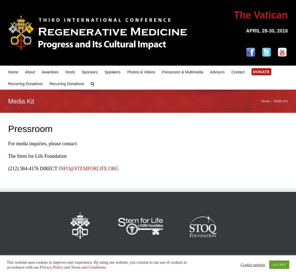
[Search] (92, 83)
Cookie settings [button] (252, 265)
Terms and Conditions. (89, 267)
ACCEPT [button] (279, 265)
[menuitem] (16, 72)
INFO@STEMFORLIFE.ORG (88, 168)
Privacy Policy (51, 267)
